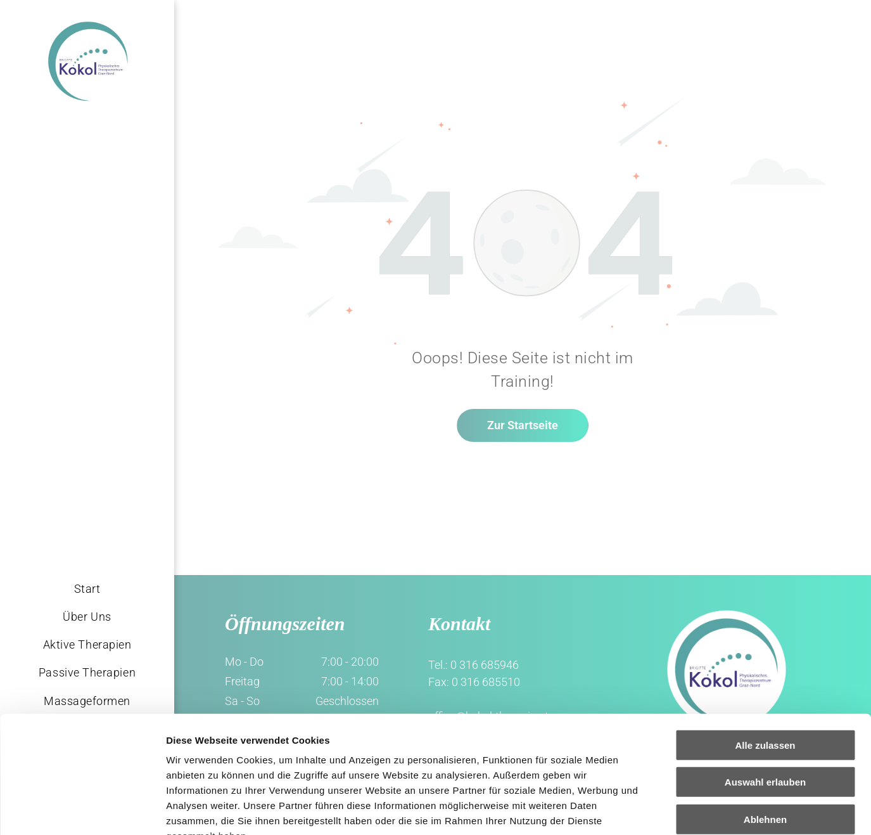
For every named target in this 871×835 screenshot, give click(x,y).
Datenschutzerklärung (219, 760)
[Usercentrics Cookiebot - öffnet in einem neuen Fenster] (82, 810)
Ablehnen (765, 713)
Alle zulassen (765, 639)
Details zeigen (674, 810)
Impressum (311, 760)
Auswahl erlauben (765, 676)
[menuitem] (87, 588)
